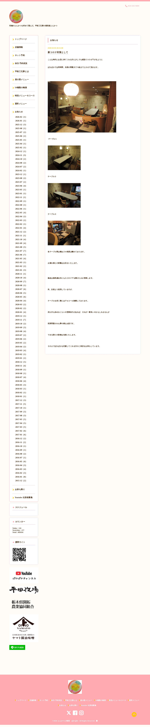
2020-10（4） (21, 278)
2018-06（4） (21, 381)
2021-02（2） (21, 266)
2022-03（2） (21, 220)
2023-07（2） (21, 182)
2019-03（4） (21, 350)
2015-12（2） (21, 481)
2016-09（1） (21, 450)
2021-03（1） (21, 262)
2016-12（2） (21, 439)
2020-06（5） (21, 293)
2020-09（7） (21, 282)
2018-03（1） (21, 389)
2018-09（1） (21, 370)
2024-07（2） (21, 167)
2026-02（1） (21, 117)
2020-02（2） (21, 308)
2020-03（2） (21, 305)
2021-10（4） (21, 239)
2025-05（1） (21, 140)
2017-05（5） (21, 419)
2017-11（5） (21, 404)
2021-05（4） (21, 259)
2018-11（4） (21, 366)
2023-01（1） (21, 194)
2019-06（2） (21, 339)
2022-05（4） (21, 213)
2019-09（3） (21, 328)
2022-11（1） (21, 197)
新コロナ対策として (58, 52)
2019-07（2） (21, 335)
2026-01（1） (21, 121)
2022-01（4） (21, 228)
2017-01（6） (21, 435)
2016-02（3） (21, 473)
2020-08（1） (21, 285)
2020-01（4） (21, 312)
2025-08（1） (21, 128)
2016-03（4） (21, 469)
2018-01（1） (21, 396)
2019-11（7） (21, 320)
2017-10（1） (21, 408)
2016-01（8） (21, 477)
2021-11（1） (21, 236)
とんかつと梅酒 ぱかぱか (68, 721)
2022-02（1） (21, 224)
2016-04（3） (21, 465)
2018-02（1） (21, 393)
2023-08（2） (21, 178)
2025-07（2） (21, 132)
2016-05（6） (21, 462)
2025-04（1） (21, 144)
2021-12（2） (21, 232)
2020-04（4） (21, 301)
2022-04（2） (21, 216)
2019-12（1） (21, 316)
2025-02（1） (21, 148)
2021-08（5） (21, 247)
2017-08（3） (21, 416)
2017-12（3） (21, 400)
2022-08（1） (21, 205)
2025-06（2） (21, 136)
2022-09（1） (21, 201)
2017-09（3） (21, 412)
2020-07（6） (21, 289)
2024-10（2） (21, 159)
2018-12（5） (21, 362)
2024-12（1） (21, 151)
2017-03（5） (21, 427)
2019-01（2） (21, 358)
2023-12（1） (21, 174)
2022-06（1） (21, 209)
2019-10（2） (21, 324)
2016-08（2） (21, 454)
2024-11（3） (21, 155)
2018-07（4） (21, 377)
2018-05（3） (21, 385)
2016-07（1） (21, 458)
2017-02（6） (21, 431)
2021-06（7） (21, 255)
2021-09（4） (21, 243)
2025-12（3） (21, 125)
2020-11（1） (21, 274)
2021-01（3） (21, 270)
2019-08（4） (21, 331)
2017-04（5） (21, 423)
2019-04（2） (21, 347)
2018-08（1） (21, 373)
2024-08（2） (21, 163)
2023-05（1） (21, 190)
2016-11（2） (21, 442)
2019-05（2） (21, 343)
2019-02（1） (21, 354)
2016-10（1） (21, 446)
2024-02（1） (21, 171)
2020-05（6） (21, 297)
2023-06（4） (21, 186)
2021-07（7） (21, 251)
